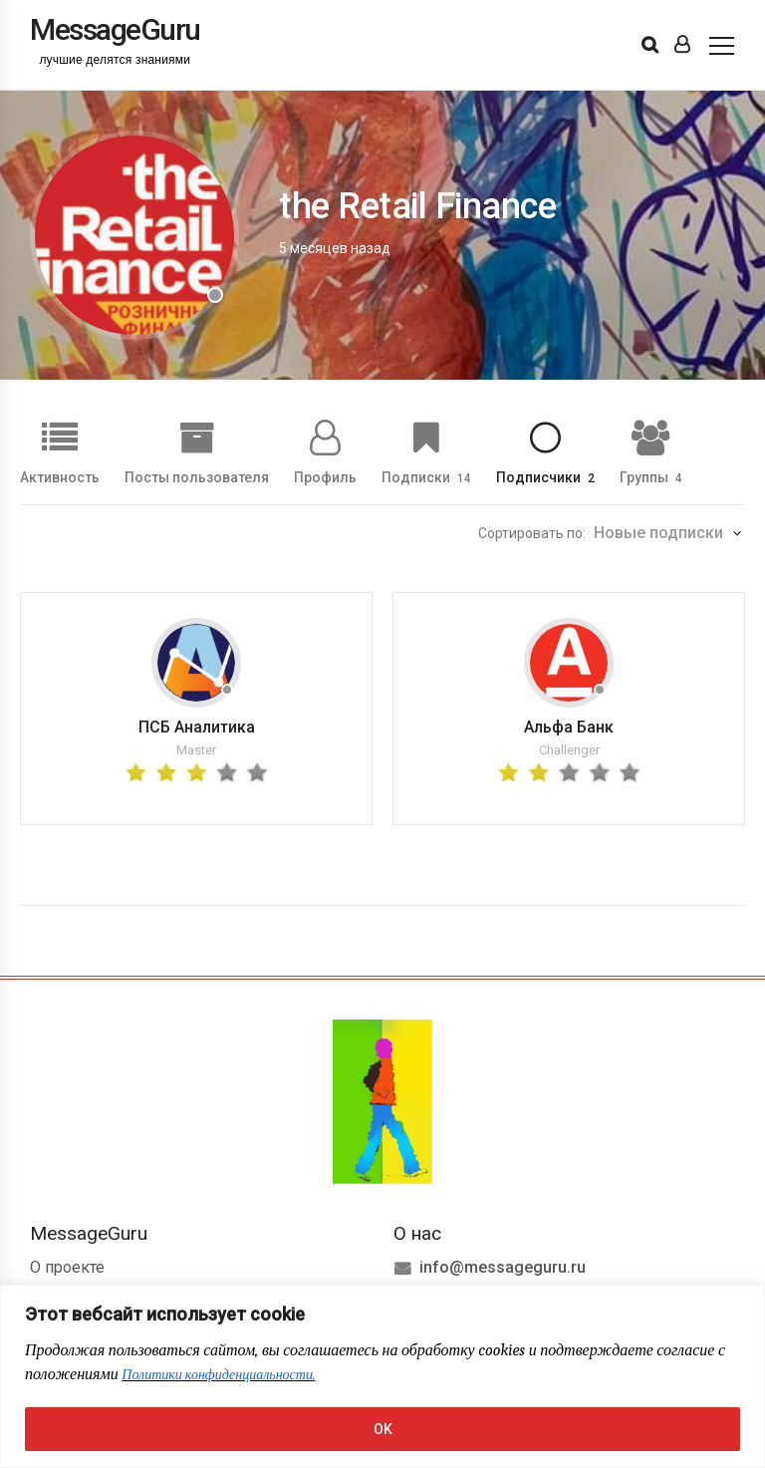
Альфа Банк (569, 727)
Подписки (426, 476)
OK (383, 1429)
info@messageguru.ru (502, 1267)
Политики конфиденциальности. (218, 1374)
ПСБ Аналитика (196, 727)
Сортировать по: (532, 533)
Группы (651, 476)
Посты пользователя (197, 476)
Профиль (325, 476)
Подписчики (545, 476)
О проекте (67, 1267)
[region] (382, 1376)
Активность (60, 476)
